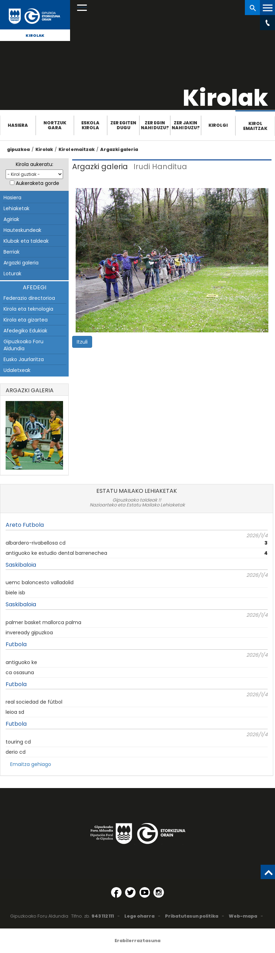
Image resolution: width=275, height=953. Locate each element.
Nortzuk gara (54, 125)
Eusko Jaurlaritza (24, 359)
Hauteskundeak (22, 230)
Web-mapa (243, 916)
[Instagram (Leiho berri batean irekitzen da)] (158, 892)
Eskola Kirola (90, 125)
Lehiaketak (16, 208)
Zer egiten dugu (123, 125)
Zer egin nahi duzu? (155, 125)
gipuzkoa (18, 149)
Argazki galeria (119, 149)
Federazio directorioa (29, 298)
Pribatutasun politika (191, 916)
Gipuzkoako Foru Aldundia (23, 345)
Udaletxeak (17, 370)
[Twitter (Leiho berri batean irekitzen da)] (130, 892)
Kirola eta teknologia (28, 308)
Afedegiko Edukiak (25, 330)
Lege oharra (139, 916)
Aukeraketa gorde (37, 183)
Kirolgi (218, 125)
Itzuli (82, 341)
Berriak (12, 251)
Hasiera (18, 125)
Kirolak (35, 35)
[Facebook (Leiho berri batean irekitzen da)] (116, 892)
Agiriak (11, 219)
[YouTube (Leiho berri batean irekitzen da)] (144, 892)
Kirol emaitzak (255, 125)
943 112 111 (102, 916)
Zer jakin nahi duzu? (186, 125)
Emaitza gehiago (30, 764)
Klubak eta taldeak (26, 240)
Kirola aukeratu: (34, 164)
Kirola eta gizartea (26, 319)
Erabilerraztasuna (137, 941)
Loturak (12, 273)
